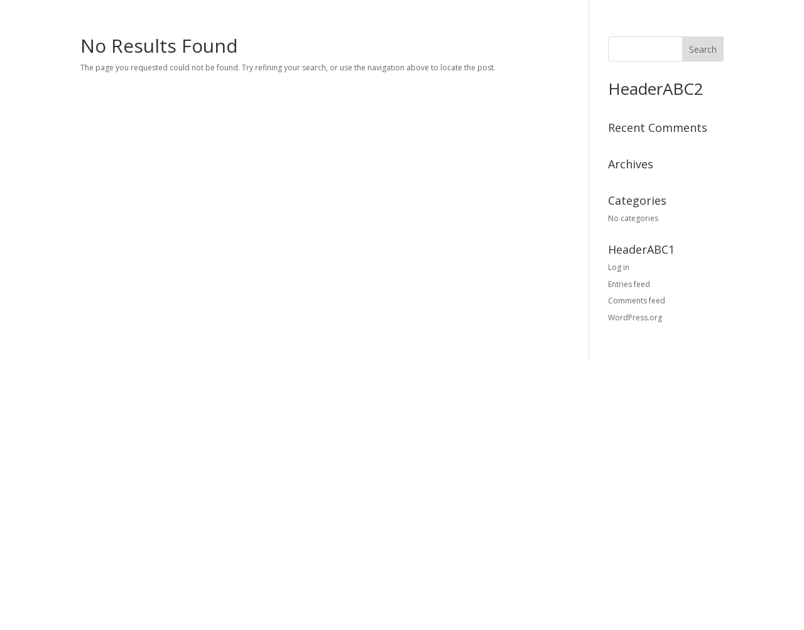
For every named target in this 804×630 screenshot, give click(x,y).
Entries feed (629, 284)
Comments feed (636, 300)
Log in (618, 267)
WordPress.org (635, 317)
